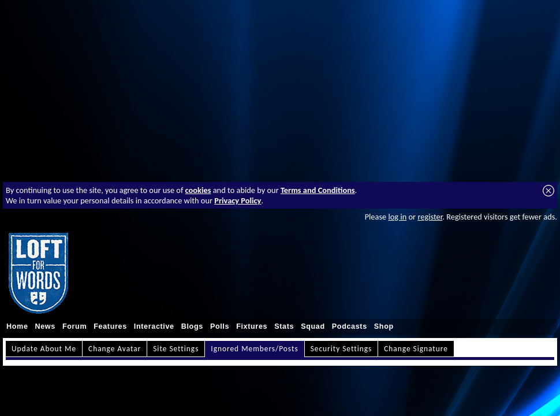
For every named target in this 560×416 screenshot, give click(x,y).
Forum (74, 326)
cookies (198, 190)
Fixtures (251, 326)
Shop (384, 326)
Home (17, 326)
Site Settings (176, 349)
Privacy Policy (237, 200)
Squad (313, 326)
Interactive (154, 326)
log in (397, 216)
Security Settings (341, 349)
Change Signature (416, 349)
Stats (284, 326)
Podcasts (349, 326)
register (429, 216)
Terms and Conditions (318, 190)
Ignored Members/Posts (254, 349)
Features (110, 326)
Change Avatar (114, 349)
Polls (219, 326)
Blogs (192, 326)
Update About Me (44, 349)
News (45, 326)
